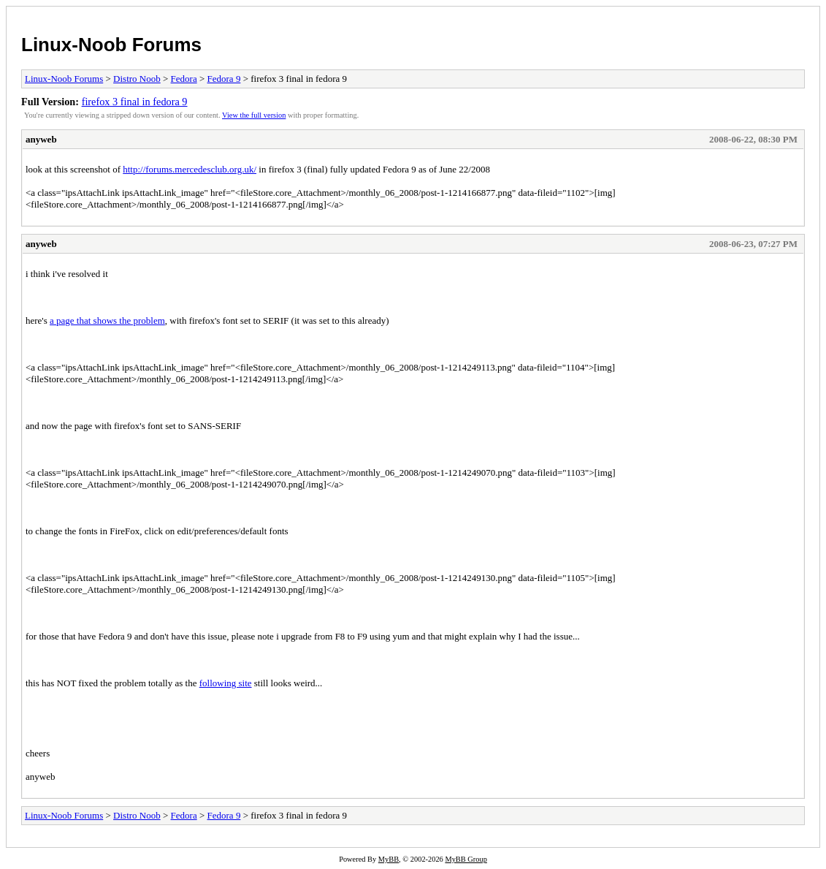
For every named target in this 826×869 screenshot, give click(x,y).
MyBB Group (465, 859)
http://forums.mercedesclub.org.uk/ (189, 169)
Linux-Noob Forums (111, 45)
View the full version (254, 115)
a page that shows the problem (107, 320)
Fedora (184, 78)
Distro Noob (137, 78)
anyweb (41, 139)
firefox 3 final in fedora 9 (135, 101)
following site (225, 683)
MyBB (388, 859)
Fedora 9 (224, 78)
